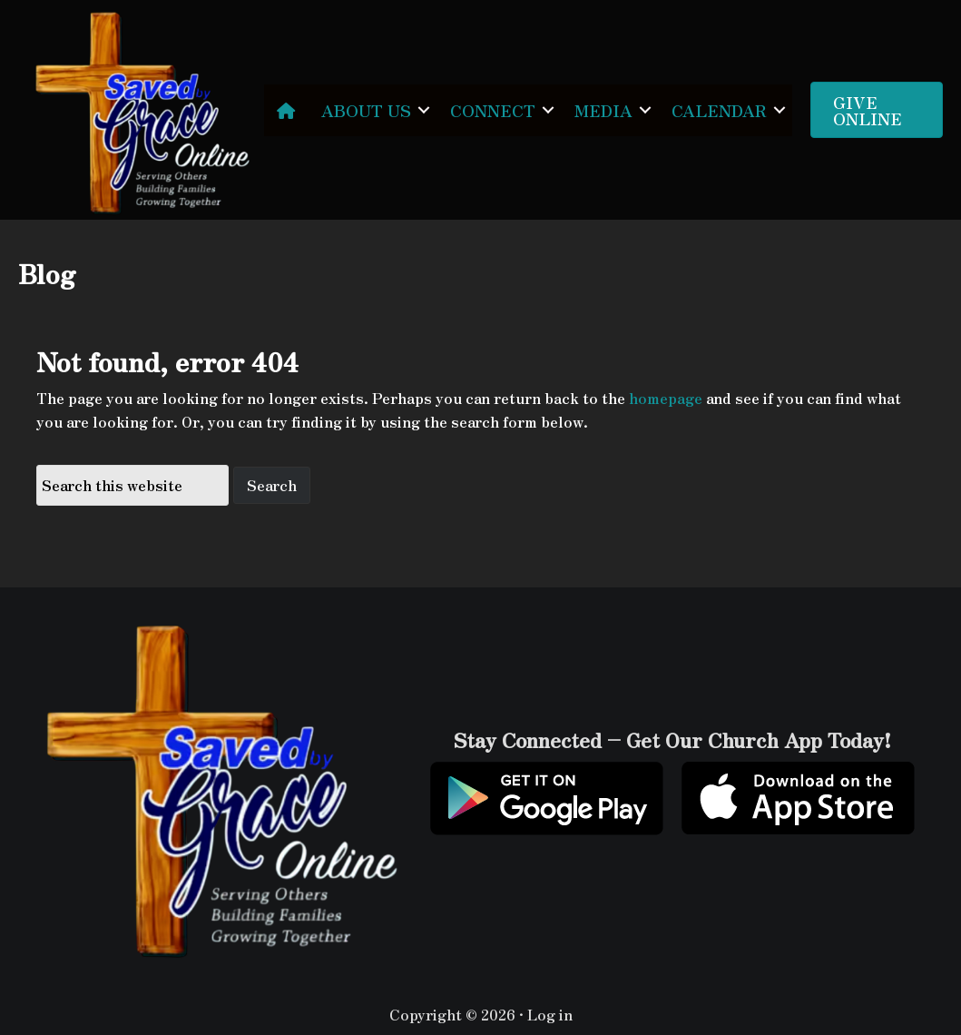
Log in (550, 1014)
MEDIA (603, 110)
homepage (665, 398)
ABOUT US (366, 110)
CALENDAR (719, 110)
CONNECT (492, 110)
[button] (423, 110)
